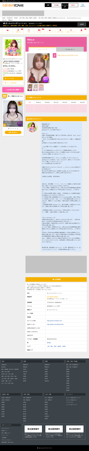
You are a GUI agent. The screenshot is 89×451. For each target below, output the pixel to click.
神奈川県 (25, 371)
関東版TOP (25, 364)
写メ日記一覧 (69, 49)
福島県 (2, 416)
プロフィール (42, 49)
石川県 (67, 385)
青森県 (2, 407)
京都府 (46, 371)
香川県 (24, 414)
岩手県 (2, 414)
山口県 (24, 411)
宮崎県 (46, 414)
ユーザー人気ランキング (71, 404)
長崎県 (46, 409)
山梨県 (67, 381)
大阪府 (46, 369)
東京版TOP (10, 17)
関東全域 (25, 367)
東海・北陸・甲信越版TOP (72, 364)
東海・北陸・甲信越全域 (71, 367)
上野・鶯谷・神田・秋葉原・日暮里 (28, 17)
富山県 (67, 388)
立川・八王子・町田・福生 (7, 383)
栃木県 (24, 378)
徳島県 (24, 416)
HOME (3, 17)
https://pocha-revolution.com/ (54, 320)
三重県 (67, 378)
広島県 (24, 402)
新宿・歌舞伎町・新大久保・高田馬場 (9, 369)
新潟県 (67, 374)
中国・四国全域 (26, 400)
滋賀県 (46, 376)
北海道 (2, 404)
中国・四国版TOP (27, 397)
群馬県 (24, 381)
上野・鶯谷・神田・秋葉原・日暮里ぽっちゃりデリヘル (51, 17)
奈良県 (46, 378)
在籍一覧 (4, 20)
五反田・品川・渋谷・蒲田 (7, 374)
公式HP (82, 24)
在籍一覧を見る (13, 132)
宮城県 (2, 402)
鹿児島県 (47, 416)
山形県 (2, 411)
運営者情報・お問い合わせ (7, 442)
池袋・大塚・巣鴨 (5, 371)
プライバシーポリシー (6, 440)
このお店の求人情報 (13, 90)
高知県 (24, 421)
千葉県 (24, 374)
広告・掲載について (5, 433)
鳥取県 (24, 407)
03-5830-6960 (12, 61)
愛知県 (67, 369)
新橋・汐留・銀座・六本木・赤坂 (8, 376)
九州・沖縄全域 (48, 400)
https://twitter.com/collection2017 (55, 324)
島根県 (24, 409)
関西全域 (47, 367)
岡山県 (24, 404)
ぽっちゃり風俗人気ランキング (73, 397)
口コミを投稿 (9, 78)
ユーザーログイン (5, 428)
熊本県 (46, 404)
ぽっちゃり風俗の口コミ (71, 400)
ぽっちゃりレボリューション (74, 17)
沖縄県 (46, 418)
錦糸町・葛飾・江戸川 (6, 381)
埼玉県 (24, 369)
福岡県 (46, 402)
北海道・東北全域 (5, 400)
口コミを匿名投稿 (10, 83)
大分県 (46, 411)
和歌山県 (47, 381)
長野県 (67, 383)
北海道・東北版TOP (5, 397)
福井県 (67, 390)
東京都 (15, 17)
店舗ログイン (4, 430)
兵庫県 (46, 374)
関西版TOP (47, 364)
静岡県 (67, 371)
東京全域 (3, 367)
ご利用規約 (3, 437)
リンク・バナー (4, 435)
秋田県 (2, 409)
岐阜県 (67, 376)
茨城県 (24, 376)
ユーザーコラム (69, 402)
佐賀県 (46, 407)
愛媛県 (24, 418)
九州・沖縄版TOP (49, 397)
